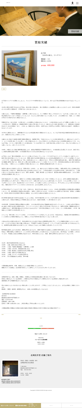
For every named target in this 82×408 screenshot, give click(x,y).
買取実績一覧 (41, 319)
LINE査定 (51, 404)
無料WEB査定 (48, 335)
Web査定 (72, 404)
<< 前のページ (6, 319)
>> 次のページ (75, 319)
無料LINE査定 (34, 335)
